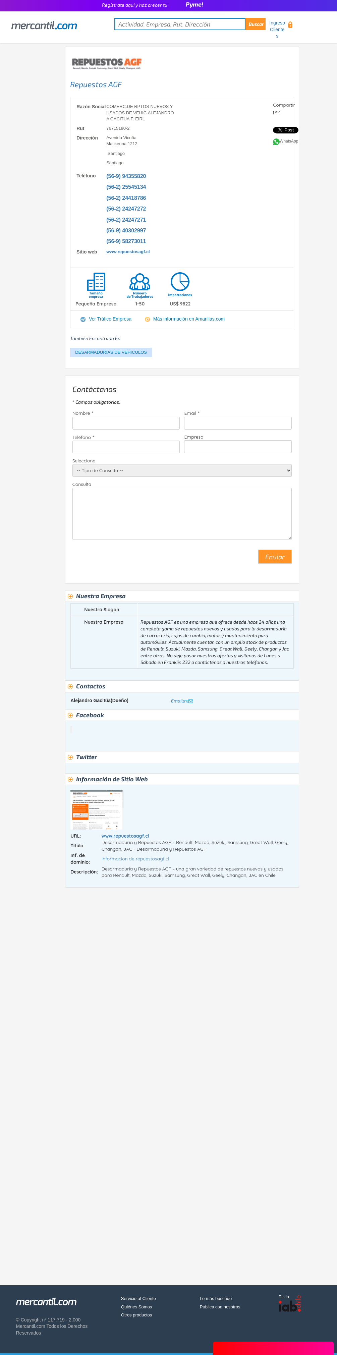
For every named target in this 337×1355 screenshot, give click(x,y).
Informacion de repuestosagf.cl (135, 859)
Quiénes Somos (136, 1306)
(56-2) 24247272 (126, 209)
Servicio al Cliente (138, 1298)
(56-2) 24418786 (126, 198)
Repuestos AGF (96, 84)
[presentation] (123, 559)
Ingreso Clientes (277, 29)
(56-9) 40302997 (126, 230)
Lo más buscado (216, 1298)
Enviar (275, 557)
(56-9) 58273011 (126, 241)
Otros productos (136, 1314)
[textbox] (190, 24)
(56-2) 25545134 (126, 187)
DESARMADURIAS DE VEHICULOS (111, 352)
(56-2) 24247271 (126, 220)
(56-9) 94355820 (126, 176)
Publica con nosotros (220, 1306)
